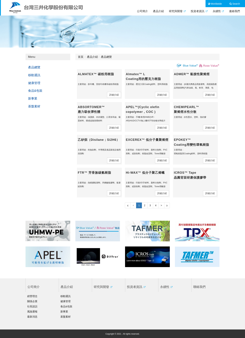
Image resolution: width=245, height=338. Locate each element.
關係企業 (32, 301)
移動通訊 (34, 75)
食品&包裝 (35, 90)
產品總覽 (34, 67)
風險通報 (32, 311)
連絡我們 (234, 11)
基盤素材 (34, 106)
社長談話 (32, 306)
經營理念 (32, 296)
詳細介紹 (114, 94)
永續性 (218, 11)
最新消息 (32, 316)
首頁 (80, 56)
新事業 (32, 98)
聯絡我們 (199, 287)
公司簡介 (142, 11)
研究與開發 (177, 11)
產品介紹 (158, 11)
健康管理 (34, 83)
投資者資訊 (199, 11)
